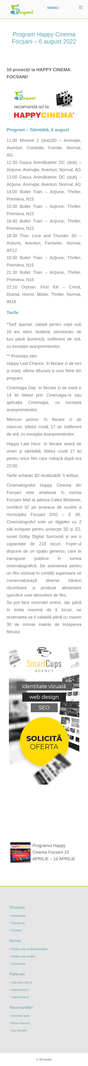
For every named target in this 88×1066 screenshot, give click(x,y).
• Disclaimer (18, 964)
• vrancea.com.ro (21, 982)
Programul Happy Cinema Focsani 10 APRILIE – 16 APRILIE (54, 852)
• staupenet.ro (19, 990)
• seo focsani (18, 1030)
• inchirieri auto (20, 1016)
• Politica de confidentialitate (29, 949)
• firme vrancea (20, 1023)
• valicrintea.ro (19, 997)
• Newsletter (18, 915)
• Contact (16, 930)
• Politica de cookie (22, 956)
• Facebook (17, 923)
